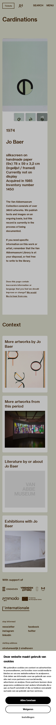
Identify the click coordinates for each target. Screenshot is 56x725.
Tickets (8, 5)
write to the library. (20, 260)
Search (38, 5)
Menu (50, 5)
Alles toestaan (28, 700)
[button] (24, 75)
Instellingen (28, 717)
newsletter (8, 626)
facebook (33, 626)
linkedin (6, 635)
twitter (32, 631)
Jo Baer (15, 142)
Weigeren (28, 709)
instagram (8, 631)
